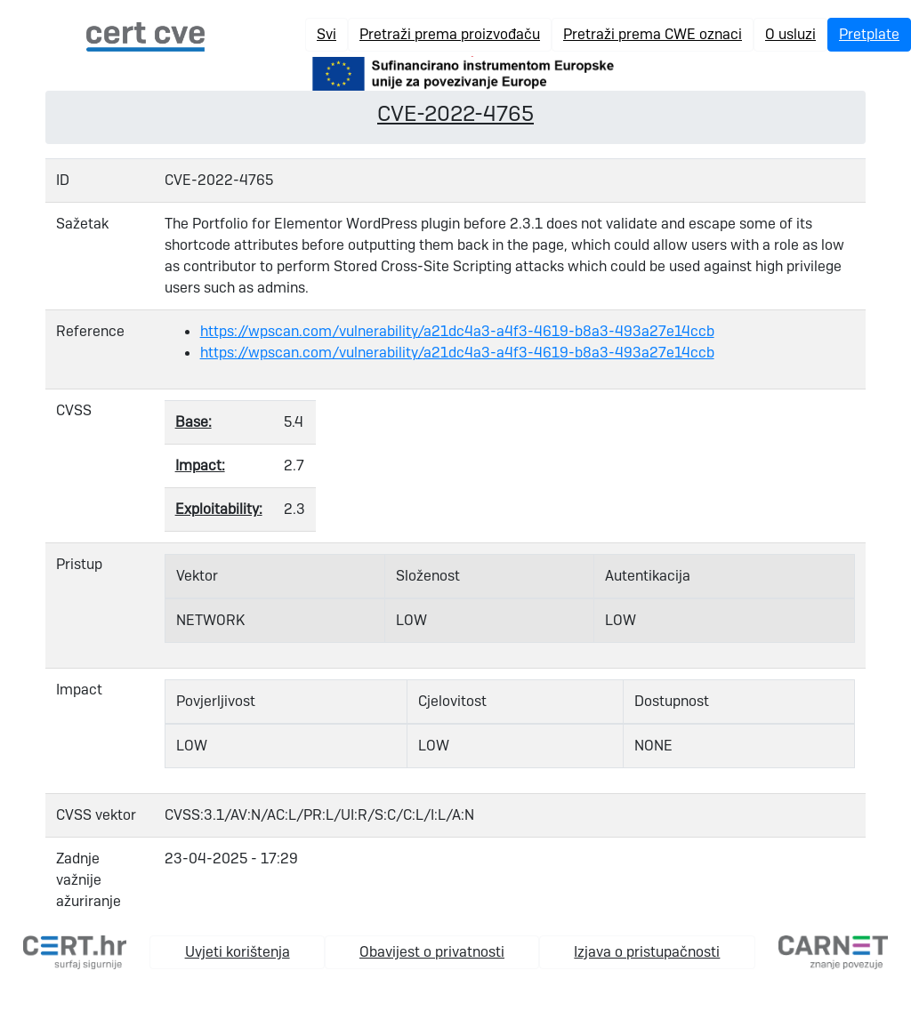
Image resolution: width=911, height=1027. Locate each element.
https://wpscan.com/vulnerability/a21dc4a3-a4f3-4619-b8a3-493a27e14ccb (457, 331)
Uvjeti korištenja (237, 952)
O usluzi (790, 34)
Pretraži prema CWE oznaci (652, 34)
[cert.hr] (74, 951)
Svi (326, 34)
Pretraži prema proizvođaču (449, 34)
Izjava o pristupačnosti (647, 952)
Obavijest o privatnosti (431, 952)
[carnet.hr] (833, 951)
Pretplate (869, 34)
